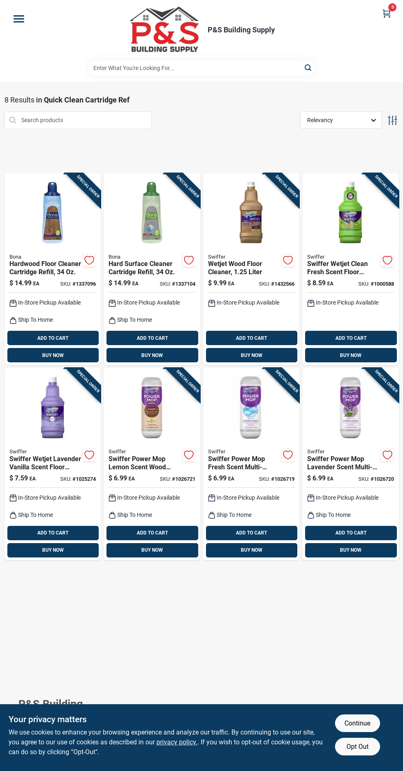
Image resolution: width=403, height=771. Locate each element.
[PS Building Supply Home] (165, 30)
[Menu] (19, 19)
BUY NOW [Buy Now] (53, 355)
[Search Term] (201, 68)
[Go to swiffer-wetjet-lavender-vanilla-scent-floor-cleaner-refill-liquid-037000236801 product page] (53, 464)
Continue (357, 723)
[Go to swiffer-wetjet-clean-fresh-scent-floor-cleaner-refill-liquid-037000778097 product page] (350, 269)
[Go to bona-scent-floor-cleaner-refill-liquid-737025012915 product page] (152, 269)
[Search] (309, 67)
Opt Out (357, 747)
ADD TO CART (52, 338)
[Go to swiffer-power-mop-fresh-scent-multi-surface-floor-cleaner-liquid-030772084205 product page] (251, 464)
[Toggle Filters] (392, 120)
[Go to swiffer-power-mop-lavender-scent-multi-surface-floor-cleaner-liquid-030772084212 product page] (350, 464)
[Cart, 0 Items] (387, 13)
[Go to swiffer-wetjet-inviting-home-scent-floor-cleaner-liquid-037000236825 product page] (251, 269)
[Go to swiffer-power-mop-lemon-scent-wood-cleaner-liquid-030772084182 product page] (152, 464)
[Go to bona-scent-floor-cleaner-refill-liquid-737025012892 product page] (53, 269)
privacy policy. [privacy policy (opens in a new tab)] (176, 742)
